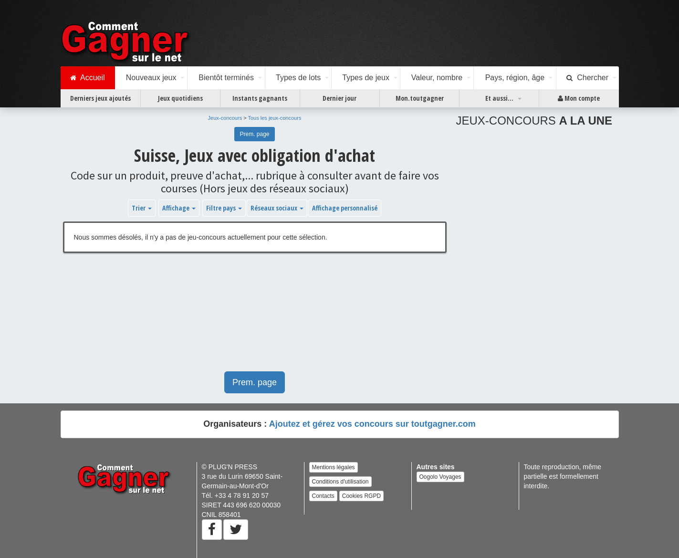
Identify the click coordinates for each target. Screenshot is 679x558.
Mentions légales (333, 467)
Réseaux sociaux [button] (277, 207)
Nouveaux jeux (151, 78)
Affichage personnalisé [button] (344, 207)
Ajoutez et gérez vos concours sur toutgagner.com (372, 424)
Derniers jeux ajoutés (100, 98)
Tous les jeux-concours (275, 118)
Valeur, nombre (436, 78)
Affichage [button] (179, 207)
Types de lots (298, 78)
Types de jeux (365, 78)
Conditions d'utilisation (340, 481)
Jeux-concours (225, 118)
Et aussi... (499, 98)
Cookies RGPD (361, 496)
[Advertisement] (255, 317)
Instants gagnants (259, 98)
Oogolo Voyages (440, 477)
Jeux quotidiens (180, 98)
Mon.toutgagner (420, 98)
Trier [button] (142, 207)
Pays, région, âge (515, 78)
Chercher (587, 77)
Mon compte (579, 98)
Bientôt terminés (226, 78)
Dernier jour (339, 98)
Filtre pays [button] (224, 207)
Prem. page (254, 134)
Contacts (323, 496)
